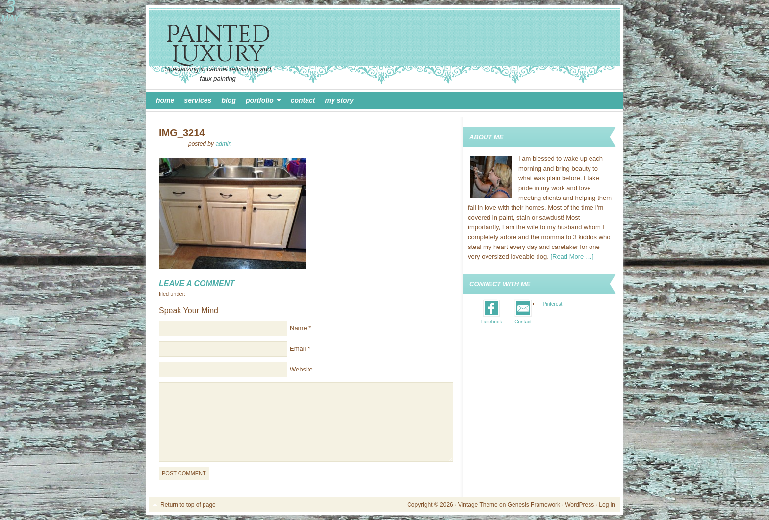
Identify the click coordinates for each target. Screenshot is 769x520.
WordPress (579, 504)
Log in (607, 504)
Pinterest (552, 304)
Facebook (491, 321)
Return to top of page (188, 504)
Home (165, 100)
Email (298, 348)
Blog (228, 100)
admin (223, 143)
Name (298, 328)
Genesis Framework (534, 504)
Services (197, 100)
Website (301, 369)
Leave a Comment (196, 283)
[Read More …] (571, 256)
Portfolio (261, 102)
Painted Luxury (217, 44)
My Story (339, 100)
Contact (303, 100)
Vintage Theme (478, 504)
